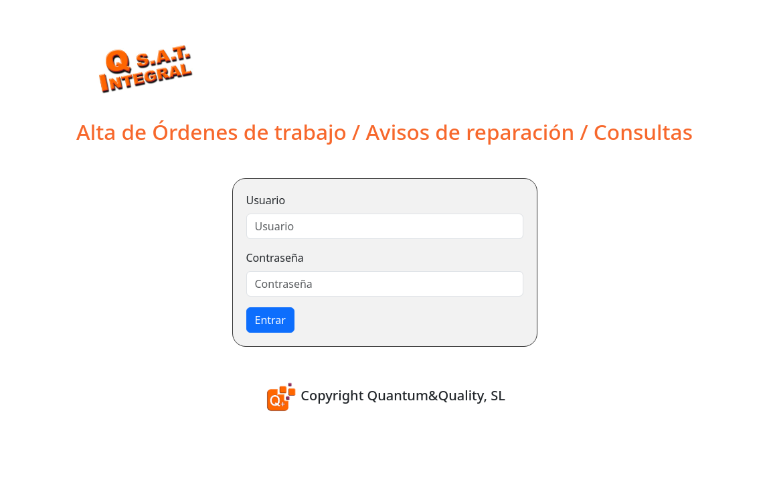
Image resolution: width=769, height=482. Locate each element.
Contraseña (275, 257)
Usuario (266, 200)
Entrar (270, 320)
